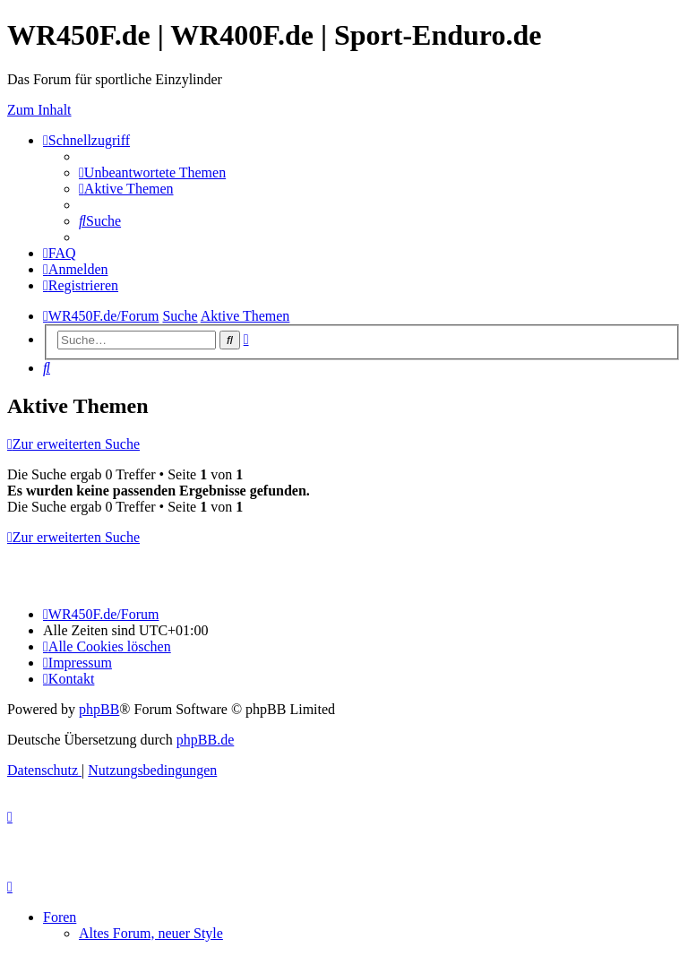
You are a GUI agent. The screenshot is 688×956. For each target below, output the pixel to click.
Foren (59, 917)
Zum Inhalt (39, 109)
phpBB (99, 709)
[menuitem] (152, 172)
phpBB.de (205, 739)
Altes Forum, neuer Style (151, 933)
